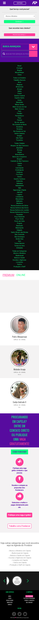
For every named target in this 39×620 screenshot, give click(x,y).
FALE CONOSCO (29, 602)
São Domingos (19, 237)
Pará (19, 111)
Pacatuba (19, 214)
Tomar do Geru (19, 246)
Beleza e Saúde (19, 258)
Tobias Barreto (19, 243)
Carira (19, 165)
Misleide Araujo (19, 369)
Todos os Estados (19, 78)
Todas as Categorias (19, 251)
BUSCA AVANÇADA (12, 46)
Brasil (19, 66)
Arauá (19, 152)
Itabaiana (19, 183)
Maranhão (19, 102)
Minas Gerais (19, 104)
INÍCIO (9, 596)
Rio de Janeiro (19, 122)
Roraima (19, 129)
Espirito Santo (19, 98)
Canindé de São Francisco (19, 161)
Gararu (19, 177)
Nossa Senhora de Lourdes (19, 210)
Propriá (19, 223)
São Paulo (19, 138)
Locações (19, 262)
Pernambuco (19, 116)
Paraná (19, 120)
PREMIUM (8, 275)
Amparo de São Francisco (19, 146)
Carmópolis (20, 168)
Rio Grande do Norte (20, 124)
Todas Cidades (19, 143)
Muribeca (19, 203)
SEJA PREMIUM (29, 596)
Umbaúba (19, 248)
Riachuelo (19, 226)
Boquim (19, 159)
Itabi (19, 188)
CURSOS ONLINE (9, 600)
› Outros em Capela (20, 563)
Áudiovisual (19, 255)
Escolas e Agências (19, 260)
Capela (19, 163)
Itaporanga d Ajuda (19, 190)
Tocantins (19, 140)
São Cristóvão (19, 234)
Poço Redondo (19, 217)
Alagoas (19, 85)
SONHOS (10, 604)
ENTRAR (20, 3)
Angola (19, 70)
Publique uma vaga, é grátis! (19, 515)
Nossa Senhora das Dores (19, 208)
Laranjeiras (19, 197)
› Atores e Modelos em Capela (19, 551)
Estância (19, 172)
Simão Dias (19, 239)
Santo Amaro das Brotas (19, 232)
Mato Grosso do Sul (19, 107)
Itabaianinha (19, 185)
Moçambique (19, 72)
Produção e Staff (19, 267)
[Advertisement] (19, 296)
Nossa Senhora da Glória (19, 206)
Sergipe (19, 136)
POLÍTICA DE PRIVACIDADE (29, 598)
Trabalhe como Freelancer (19, 526)
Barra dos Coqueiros (19, 157)
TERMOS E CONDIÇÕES (29, 600)
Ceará (19, 93)
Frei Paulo (19, 174)
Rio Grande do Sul (19, 131)
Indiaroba (19, 181)
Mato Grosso (19, 109)
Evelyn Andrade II (19, 402)
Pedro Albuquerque (19, 336)
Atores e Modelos (19, 253)
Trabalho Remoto (19, 80)
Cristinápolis (19, 170)
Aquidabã (19, 148)
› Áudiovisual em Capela (19, 553)
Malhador (19, 201)
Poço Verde (19, 219)
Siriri (19, 241)
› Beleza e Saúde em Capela (19, 555)
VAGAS (9, 598)
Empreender (26, 617)
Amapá (19, 89)
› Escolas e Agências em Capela (19, 558)
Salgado (19, 230)
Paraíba (19, 113)
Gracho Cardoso (19, 179)
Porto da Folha (19, 221)
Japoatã (19, 192)
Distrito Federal (19, 96)
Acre (19, 82)
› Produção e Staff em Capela (19, 565)
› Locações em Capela (19, 560)
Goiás (20, 100)
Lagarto (19, 194)
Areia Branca (19, 154)
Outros (19, 264)
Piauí (19, 118)
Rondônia (19, 127)
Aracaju (19, 150)
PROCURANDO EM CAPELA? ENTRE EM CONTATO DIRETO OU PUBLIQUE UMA (19, 430)
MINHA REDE (10, 602)
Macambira (19, 199)
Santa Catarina (19, 133)
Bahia (19, 91)
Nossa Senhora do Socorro (19, 212)
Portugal (19, 68)
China (19, 75)
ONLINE (20, 275)
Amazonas (19, 87)
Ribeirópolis (20, 228)
